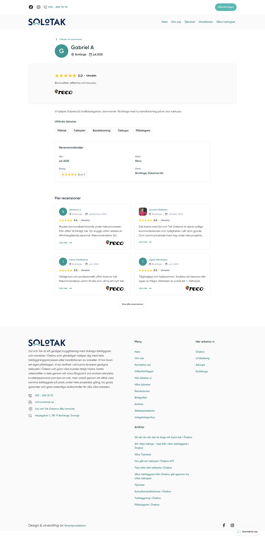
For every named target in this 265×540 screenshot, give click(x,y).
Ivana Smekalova (79, 259)
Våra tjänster (142, 386)
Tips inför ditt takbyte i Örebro (153, 473)
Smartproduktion (77, 533)
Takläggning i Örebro (148, 505)
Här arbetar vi (143, 379)
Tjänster (189, 22)
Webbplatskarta (145, 414)
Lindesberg (202, 359)
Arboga (200, 366)
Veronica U (75, 209)
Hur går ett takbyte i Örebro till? (154, 466)
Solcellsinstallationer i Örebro (153, 498)
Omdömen (206, 22)
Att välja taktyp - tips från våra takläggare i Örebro (162, 450)
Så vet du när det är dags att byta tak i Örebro (163, 441)
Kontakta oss (143, 366)
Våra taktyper (225, 22)
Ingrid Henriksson (159, 259)
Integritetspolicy (145, 421)
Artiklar (139, 407)
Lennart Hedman (159, 209)
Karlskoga (202, 373)
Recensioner (142, 393)
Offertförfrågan (225, 7)
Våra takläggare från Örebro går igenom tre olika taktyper (162, 482)
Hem (165, 22)
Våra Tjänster (143, 459)
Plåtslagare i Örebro (147, 511)
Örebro (200, 352)
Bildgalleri (141, 400)
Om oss (176, 22)
